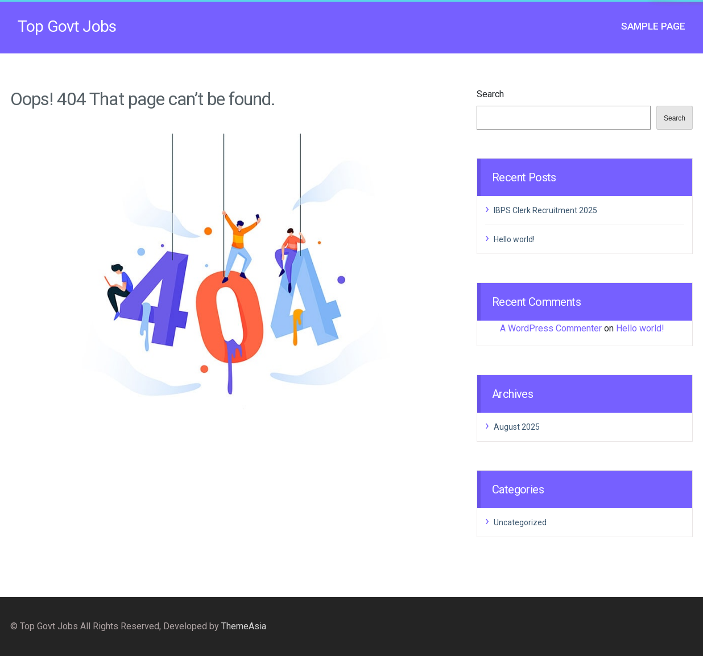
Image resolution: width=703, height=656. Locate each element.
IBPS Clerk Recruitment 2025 (545, 210)
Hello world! (514, 239)
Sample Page (653, 26)
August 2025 (517, 426)
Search (490, 94)
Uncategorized (520, 522)
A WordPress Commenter (551, 328)
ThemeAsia (243, 626)
